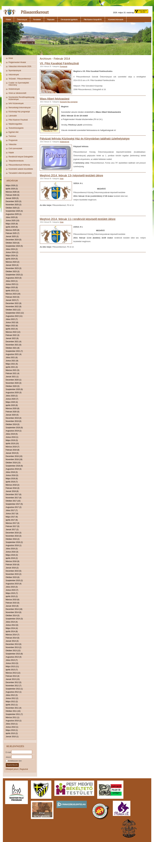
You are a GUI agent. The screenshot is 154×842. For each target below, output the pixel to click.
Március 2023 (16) (13, 294)
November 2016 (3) (13, 536)
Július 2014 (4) (12, 622)
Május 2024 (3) (12, 256)
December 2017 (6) (13, 494)
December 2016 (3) (13, 533)
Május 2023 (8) (12, 287)
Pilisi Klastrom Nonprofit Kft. (93, 20)
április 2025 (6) (12, 227)
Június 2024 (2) (12, 252)
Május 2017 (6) (12, 517)
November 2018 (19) (14, 459)
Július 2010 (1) (12, 724)
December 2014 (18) (14, 609)
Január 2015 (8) (12, 606)
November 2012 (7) (13, 686)
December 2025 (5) (13, 201)
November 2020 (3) (13, 383)
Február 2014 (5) (12, 638)
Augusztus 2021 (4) (14, 354)
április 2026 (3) (12, 189)
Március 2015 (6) (12, 600)
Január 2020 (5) (12, 415)
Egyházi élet (13, 132)
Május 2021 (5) (12, 364)
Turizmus (12, 136)
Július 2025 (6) (12, 217)
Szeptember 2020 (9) (14, 389)
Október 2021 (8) (13, 348)
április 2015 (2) (12, 596)
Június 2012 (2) (12, 698)
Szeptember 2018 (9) (14, 466)
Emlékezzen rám (14, 761)
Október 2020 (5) (13, 386)
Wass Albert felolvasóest (54, 98)
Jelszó (8, 757)
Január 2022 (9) (12, 338)
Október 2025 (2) (13, 208)
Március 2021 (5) (12, 370)
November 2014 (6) (13, 612)
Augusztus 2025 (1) (14, 214)
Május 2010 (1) (12, 730)
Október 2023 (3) (13, 271)
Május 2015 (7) (12, 593)
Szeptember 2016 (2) (14, 542)
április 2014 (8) (12, 631)
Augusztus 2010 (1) (14, 721)
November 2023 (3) (13, 268)
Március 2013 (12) (13, 673)
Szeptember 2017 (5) (14, 504)
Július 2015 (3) (12, 587)
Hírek (11, 58)
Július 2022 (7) (12, 319)
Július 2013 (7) (12, 660)
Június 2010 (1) (12, 727)
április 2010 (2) (12, 733)
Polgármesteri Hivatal (17, 62)
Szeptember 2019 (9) (14, 428)
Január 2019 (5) (12, 453)
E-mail (8, 752)
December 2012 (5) (13, 682)
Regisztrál (24, 769)
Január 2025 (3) (12, 236)
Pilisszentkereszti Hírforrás (19, 165)
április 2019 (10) (12, 443)
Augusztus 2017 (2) (14, 507)
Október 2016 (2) (13, 539)
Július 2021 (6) (12, 357)
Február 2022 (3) (12, 335)
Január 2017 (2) (12, 529)
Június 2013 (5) (12, 663)
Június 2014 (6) (12, 625)
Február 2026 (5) (12, 195)
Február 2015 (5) (12, 603)
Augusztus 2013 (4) (14, 657)
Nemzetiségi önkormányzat (20, 107)
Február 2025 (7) (12, 233)
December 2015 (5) (13, 571)
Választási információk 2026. (20, 66)
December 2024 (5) (13, 240)
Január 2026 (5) (12, 198)
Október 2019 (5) (13, 424)
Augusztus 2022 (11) (14, 316)
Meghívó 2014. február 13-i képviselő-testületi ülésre (71, 175)
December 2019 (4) (13, 418)
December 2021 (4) (13, 342)
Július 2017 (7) (12, 510)
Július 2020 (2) (12, 396)
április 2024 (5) (12, 259)
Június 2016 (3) (12, 552)
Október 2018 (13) (13, 463)
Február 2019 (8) (12, 450)
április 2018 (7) (12, 482)
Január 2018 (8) (12, 491)
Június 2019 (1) (12, 437)
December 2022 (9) (13, 303)
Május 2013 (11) (12, 666)
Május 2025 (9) (12, 224)
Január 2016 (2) (12, 568)
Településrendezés (16, 161)
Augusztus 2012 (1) (14, 692)
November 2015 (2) (13, 574)
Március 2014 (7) (12, 635)
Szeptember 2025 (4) (14, 211)
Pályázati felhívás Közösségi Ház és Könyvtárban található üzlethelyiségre (85, 138)
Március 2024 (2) (12, 262)
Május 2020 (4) (12, 402)
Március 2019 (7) (12, 447)
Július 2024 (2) (12, 249)
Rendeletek (37, 20)
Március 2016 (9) (12, 561)
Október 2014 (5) (13, 615)
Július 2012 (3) (12, 695)
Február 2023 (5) (12, 297)
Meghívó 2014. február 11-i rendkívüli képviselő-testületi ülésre (78, 219)
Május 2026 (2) (12, 185)
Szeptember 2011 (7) (14, 714)
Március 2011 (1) (12, 717)
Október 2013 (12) (13, 651)
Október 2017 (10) (13, 501)
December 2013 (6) (13, 644)
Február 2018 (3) (12, 488)
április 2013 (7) (12, 670)
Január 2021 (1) (12, 377)
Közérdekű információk (115, 20)
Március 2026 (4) (12, 192)
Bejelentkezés (12, 765)
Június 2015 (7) (12, 590)
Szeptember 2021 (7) (14, 351)
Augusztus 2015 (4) (14, 584)
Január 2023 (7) (12, 300)
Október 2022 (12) (13, 310)
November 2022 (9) (13, 306)
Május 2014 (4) (12, 628)
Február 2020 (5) (12, 412)
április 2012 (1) (12, 705)
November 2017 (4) (13, 498)
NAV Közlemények (16, 103)
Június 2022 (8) (12, 322)
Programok (13, 140)
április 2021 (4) (12, 367)
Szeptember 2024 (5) (14, 246)
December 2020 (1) (13, 380)
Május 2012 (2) (12, 701)
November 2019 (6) (13, 421)
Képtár (11, 153)
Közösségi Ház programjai (19, 112)
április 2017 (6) (12, 520)
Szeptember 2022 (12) (15, 313)
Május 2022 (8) (12, 326)
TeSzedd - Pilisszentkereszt (20, 79)
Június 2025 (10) (12, 220)
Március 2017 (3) (12, 523)
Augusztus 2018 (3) (14, 469)
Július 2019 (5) (12, 434)
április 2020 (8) (12, 405)
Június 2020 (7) (12, 399)
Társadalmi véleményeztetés (20, 173)
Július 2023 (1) (12, 281)
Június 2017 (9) (12, 514)
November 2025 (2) (13, 205)
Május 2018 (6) (12, 479)
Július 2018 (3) (12, 472)
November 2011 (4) (13, 708)
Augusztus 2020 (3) (14, 392)
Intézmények (14, 75)
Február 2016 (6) (12, 565)
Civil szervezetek (15, 148)
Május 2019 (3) (12, 440)
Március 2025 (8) (12, 230)
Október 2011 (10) (13, 711)
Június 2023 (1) (12, 284)
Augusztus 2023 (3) (14, 278)
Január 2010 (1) (12, 737)
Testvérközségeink (16, 128)
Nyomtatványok (15, 70)
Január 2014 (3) (12, 641)
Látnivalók (13, 116)
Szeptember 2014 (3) (14, 619)
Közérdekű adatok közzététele (21, 169)
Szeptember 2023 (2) (14, 275)
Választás (13, 144)
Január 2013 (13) (13, 679)
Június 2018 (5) (12, 475)
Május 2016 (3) (12, 555)
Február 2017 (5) (12, 526)
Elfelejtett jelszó (12, 769)
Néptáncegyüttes (15, 124)
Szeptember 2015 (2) (14, 580)
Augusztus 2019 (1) (14, 431)
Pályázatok (51, 20)
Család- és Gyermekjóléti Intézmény (19, 84)
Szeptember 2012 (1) (14, 689)
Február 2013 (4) (12, 676)
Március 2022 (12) (13, 332)
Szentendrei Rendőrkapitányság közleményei (22, 98)
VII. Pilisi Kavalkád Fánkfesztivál (59, 63)
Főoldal (8, 20)
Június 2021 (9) (12, 361)
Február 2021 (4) (12, 373)
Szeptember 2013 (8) (14, 654)
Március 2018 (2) (12, 485)
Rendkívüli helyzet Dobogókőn (21, 157)
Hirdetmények (14, 89)
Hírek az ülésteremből (17, 93)
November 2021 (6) (13, 345)
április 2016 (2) (12, 558)
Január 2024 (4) (12, 265)
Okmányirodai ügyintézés (69, 20)
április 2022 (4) (12, 329)
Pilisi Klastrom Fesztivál (18, 120)
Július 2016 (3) (12, 549)
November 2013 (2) (13, 647)
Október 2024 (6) (13, 243)
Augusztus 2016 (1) (14, 545)
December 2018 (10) (14, 456)
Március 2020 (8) (12, 408)
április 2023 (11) (12, 291)
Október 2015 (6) (13, 577)
